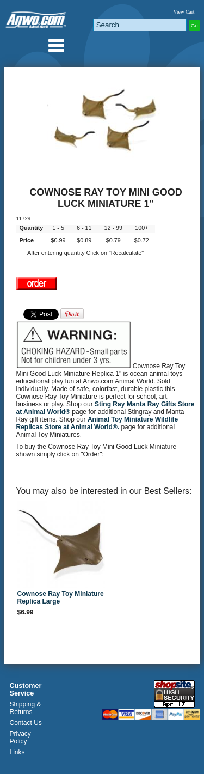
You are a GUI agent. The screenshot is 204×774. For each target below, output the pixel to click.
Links (17, 752)
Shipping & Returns (25, 708)
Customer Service (26, 689)
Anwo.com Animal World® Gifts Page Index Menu (56, 45)
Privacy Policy (20, 737)
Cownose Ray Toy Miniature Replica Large (60, 597)
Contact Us (26, 723)
